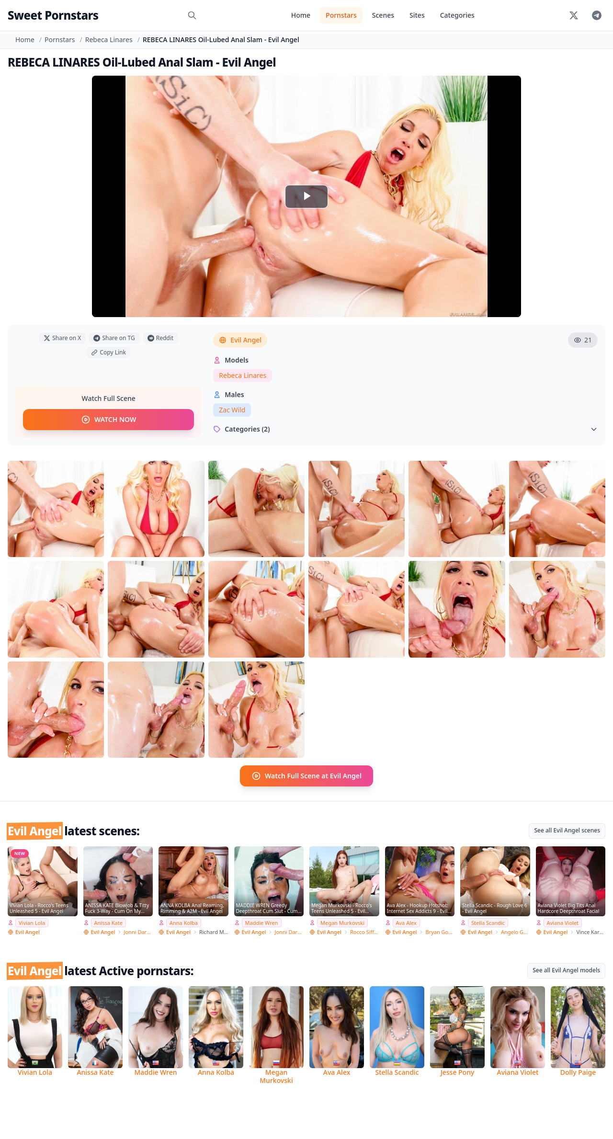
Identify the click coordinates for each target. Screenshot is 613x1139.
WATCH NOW (108, 419)
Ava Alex (406, 922)
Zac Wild (232, 409)
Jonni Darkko (138, 931)
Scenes (383, 15)
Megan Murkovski (342, 922)
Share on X (62, 338)
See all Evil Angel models (566, 970)
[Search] (192, 15)
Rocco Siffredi (364, 931)
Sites (417, 15)
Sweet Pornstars (53, 15)
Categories (457, 15)
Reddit (160, 338)
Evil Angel (240, 339)
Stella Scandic (488, 922)
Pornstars (341, 15)
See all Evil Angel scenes (567, 830)
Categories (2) (405, 428)
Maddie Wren (261, 922)
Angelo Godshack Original (515, 931)
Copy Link (108, 352)
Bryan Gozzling (439, 931)
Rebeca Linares (109, 39)
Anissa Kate (108, 922)
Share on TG (114, 338)
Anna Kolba (184, 922)
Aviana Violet (563, 922)
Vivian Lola (32, 922)
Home (300, 15)
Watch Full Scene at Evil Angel (306, 776)
